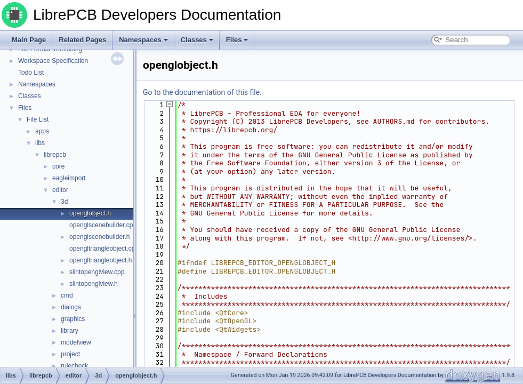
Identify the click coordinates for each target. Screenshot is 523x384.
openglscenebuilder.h (99, 237)
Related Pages (82, 40)
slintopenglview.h (93, 283)
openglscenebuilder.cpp (102, 225)
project (70, 354)
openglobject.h (90, 213)
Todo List (31, 72)
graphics (73, 319)
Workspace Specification (53, 61)
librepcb (55, 154)
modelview (76, 342)
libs (40, 143)
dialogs (71, 307)
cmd (67, 295)
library (69, 330)
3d (64, 201)
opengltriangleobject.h (100, 260)
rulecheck (74, 366)
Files (237, 40)
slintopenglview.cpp (96, 272)
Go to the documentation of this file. (202, 92)
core (58, 166)
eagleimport (69, 178)
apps (42, 131)
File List (38, 119)
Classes (197, 40)
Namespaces (143, 40)
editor (60, 190)
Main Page (29, 40)
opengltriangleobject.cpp (104, 248)
